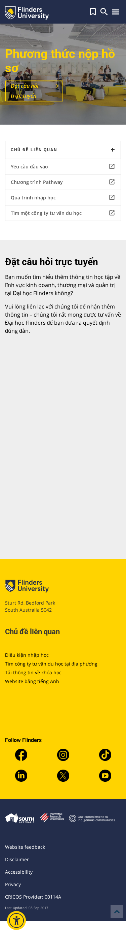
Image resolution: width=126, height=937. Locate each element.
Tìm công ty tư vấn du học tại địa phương (51, 663)
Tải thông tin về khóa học (33, 672)
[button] (93, 12)
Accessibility (19, 872)
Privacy (13, 884)
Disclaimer (17, 859)
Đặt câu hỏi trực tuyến (24, 90)
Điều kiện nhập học (27, 655)
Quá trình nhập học (63, 197)
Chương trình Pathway (63, 182)
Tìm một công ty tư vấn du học (63, 212)
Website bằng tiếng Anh (32, 681)
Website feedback (25, 847)
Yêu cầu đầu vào (63, 166)
